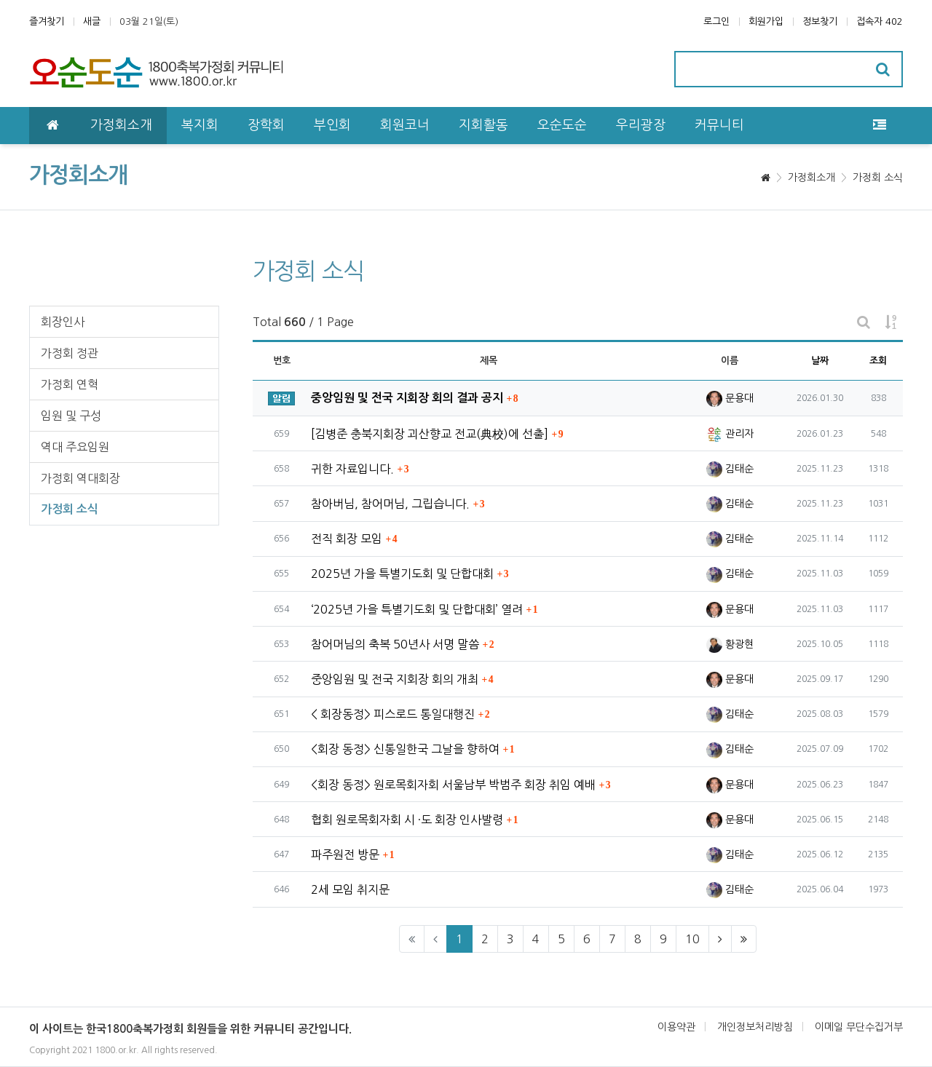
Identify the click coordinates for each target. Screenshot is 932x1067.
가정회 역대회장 (80, 478)
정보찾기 (819, 21)
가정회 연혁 (69, 384)
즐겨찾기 (46, 21)
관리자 (730, 434)
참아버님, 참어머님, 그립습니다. (390, 503)
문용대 (730, 398)
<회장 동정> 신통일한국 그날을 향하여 (405, 749)
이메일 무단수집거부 (859, 1027)
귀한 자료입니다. (352, 469)
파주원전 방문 (345, 854)
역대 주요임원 (75, 447)
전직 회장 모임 (346, 538)
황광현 (730, 644)
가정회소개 (811, 177)
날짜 (820, 360)
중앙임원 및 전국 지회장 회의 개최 (394, 679)
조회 (878, 360)
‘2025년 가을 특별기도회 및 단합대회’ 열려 (417, 609)
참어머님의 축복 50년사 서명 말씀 (395, 644)
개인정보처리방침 (755, 1027)
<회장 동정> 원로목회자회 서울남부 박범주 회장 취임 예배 (453, 784)
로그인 (716, 21)
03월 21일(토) (148, 21)
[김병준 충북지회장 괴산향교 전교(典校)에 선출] (429, 434)
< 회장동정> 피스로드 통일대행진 (393, 714)
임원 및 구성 (71, 415)
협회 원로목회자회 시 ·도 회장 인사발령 (407, 819)
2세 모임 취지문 (350, 889)
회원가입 (766, 21)
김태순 (730, 469)
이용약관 (676, 1027)
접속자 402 (879, 21)
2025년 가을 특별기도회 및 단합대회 (402, 573)
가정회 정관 (69, 353)
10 (692, 939)
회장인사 (62, 322)
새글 (91, 21)
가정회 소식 (878, 177)
